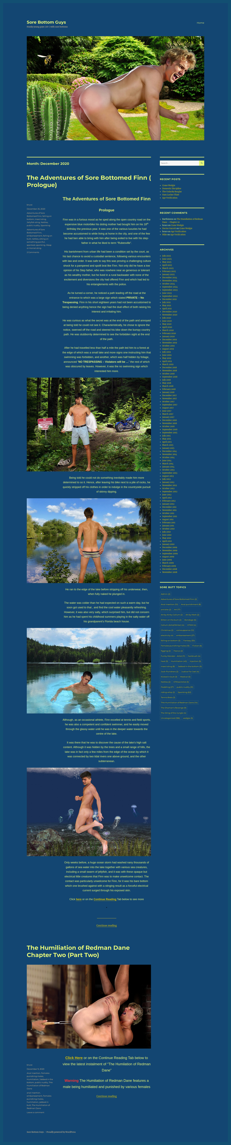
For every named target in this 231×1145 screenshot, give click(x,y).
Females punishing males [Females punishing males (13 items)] (175, 645)
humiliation (32, 1102)
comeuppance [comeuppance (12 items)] (185, 630)
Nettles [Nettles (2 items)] (166, 682)
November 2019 (169, 342)
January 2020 (168, 336)
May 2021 (166, 305)
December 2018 (169, 367)
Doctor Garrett (169, 228)
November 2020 (169, 315)
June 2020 (167, 321)
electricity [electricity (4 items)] (167, 635)
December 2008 (169, 569)
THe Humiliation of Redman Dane (40, 1085)
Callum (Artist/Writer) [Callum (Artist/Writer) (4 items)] (172, 625)
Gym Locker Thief (170, 194)
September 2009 (170, 553)
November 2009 (169, 550)
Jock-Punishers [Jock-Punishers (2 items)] (169, 671)
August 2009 (168, 556)
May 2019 (166, 358)
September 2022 (170, 296)
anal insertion (33, 1093)
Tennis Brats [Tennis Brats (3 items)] (168, 697)
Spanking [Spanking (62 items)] (184, 692)
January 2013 (168, 482)
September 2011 (169, 516)
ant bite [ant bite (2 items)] (166, 609)
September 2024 (170, 287)
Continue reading (106, 925)
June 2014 (166, 460)
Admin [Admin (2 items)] (165, 594)
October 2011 (168, 513)
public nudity (33, 225)
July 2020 (166, 318)
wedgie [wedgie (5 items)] (188, 718)
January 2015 (168, 448)
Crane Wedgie (168, 185)
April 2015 (167, 442)
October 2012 (168, 488)
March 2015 (167, 445)
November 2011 (169, 510)
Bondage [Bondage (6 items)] (190, 620)
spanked (31, 245)
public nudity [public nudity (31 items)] (185, 687)
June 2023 (167, 293)
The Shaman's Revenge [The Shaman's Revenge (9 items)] (173, 708)
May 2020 (166, 324)
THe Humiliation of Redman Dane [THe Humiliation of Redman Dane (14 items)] (179, 702)
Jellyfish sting (33, 222)
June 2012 (166, 494)
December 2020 (169, 311)
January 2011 (168, 525)
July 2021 (166, 302)
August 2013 (168, 476)
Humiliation (33, 1079)
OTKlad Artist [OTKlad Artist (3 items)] (181, 682)
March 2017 (167, 414)
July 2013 (166, 479)
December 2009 (169, 547)
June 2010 (166, 535)
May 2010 (166, 538)
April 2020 (167, 327)
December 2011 (169, 507)
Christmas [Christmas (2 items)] (167, 630)
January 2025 (168, 274)
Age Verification (169, 198)
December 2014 (169, 451)
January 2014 (168, 467)
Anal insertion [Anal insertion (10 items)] (169, 604)
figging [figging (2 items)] (166, 651)
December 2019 (169, 339)
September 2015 (169, 432)
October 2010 (168, 529)
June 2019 (167, 355)
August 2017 (168, 408)
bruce (29, 205)
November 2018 (169, 370)
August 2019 (168, 349)
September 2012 (169, 491)
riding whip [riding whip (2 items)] (168, 692)
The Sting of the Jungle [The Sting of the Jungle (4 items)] (173, 713)
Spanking (45, 225)
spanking (40, 245)
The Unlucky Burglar (172, 191)
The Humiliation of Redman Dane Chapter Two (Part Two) (78, 951)
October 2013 (168, 470)
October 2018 (168, 373)
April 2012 (167, 498)
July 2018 (166, 380)
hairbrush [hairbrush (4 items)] (194, 656)
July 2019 (166, 352)
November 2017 (169, 398)
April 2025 (167, 265)
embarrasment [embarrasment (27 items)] (185, 635)
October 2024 (168, 284)
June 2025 (167, 259)
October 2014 (168, 457)
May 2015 (166, 439)
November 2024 (169, 280)
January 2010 (168, 544)
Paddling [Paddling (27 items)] (167, 687)
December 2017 (169, 395)
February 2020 (169, 333)
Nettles (44, 222)
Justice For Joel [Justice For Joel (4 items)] (190, 671)
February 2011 (168, 522)
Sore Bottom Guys (46, 22)
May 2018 (166, 383)
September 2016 (169, 429)
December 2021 (169, 299)
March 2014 (167, 463)
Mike (164, 234)
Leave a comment (35, 1112)
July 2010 (166, 532)
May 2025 (166, 262)
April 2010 (167, 541)
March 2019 (167, 364)
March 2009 (168, 563)
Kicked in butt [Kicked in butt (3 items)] (169, 677)
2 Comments (33, 252)
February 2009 (169, 566)
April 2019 (167, 361)
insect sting (40, 219)
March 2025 (168, 268)
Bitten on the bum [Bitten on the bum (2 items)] (171, 620)
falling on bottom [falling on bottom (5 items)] (170, 640)
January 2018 (168, 392)
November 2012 (169, 485)
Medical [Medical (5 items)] (185, 677)
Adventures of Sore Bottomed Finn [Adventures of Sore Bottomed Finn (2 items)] (179, 599)
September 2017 (169, 404)
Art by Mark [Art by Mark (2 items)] (192, 614)
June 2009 (167, 560)
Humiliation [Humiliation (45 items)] (179, 661)
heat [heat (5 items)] (164, 661)
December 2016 (169, 420)
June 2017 (166, 411)
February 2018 (169, 389)
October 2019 (168, 346)
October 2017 (168, 401)
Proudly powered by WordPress (61, 1132)
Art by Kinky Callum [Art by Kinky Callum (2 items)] (172, 614)
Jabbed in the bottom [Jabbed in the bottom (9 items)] (190, 666)
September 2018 (169, 377)
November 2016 (169, 423)
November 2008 (169, 572)
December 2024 (169, 277)
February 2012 (169, 501)
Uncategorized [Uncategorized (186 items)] (170, 718)
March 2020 (168, 330)
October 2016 (168, 426)
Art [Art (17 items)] (177, 609)
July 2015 (166, 435)
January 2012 (168, 504)
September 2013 (169, 473)
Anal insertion (33, 1073)
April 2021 (167, 308)
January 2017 (168, 417)
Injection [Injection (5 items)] (195, 661)
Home (200, 22)
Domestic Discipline (171, 188)
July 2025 (166, 256)
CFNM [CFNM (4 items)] (191, 625)
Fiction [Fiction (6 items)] (197, 645)
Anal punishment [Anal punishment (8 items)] (191, 604)
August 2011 (167, 519)
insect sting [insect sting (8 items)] (168, 666)
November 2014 (169, 454)
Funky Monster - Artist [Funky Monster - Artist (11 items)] (173, 656)
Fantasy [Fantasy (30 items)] (189, 640)
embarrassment (34, 236)
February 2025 (169, 271)
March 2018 (167, 386)
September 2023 (169, 290)
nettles (35, 239)
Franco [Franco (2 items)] (178, 651)
